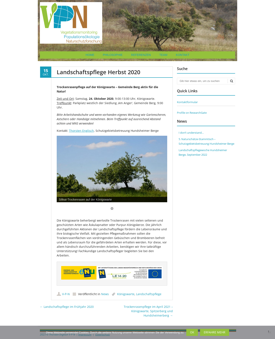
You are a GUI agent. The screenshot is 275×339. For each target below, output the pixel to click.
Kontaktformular (187, 102)
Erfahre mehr (214, 332)
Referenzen (141, 55)
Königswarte (125, 294)
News (105, 294)
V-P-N (66, 294)
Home (90, 55)
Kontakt (182, 55)
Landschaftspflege (148, 294)
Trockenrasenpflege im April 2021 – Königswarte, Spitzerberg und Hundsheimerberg (148, 310)
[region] (112, 175)
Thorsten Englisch (81, 131)
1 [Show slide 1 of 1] (112, 209)
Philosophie (113, 55)
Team (163, 55)
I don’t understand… (191, 132)
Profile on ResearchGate (192, 113)
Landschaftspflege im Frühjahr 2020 (67, 306)
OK (192, 332)
